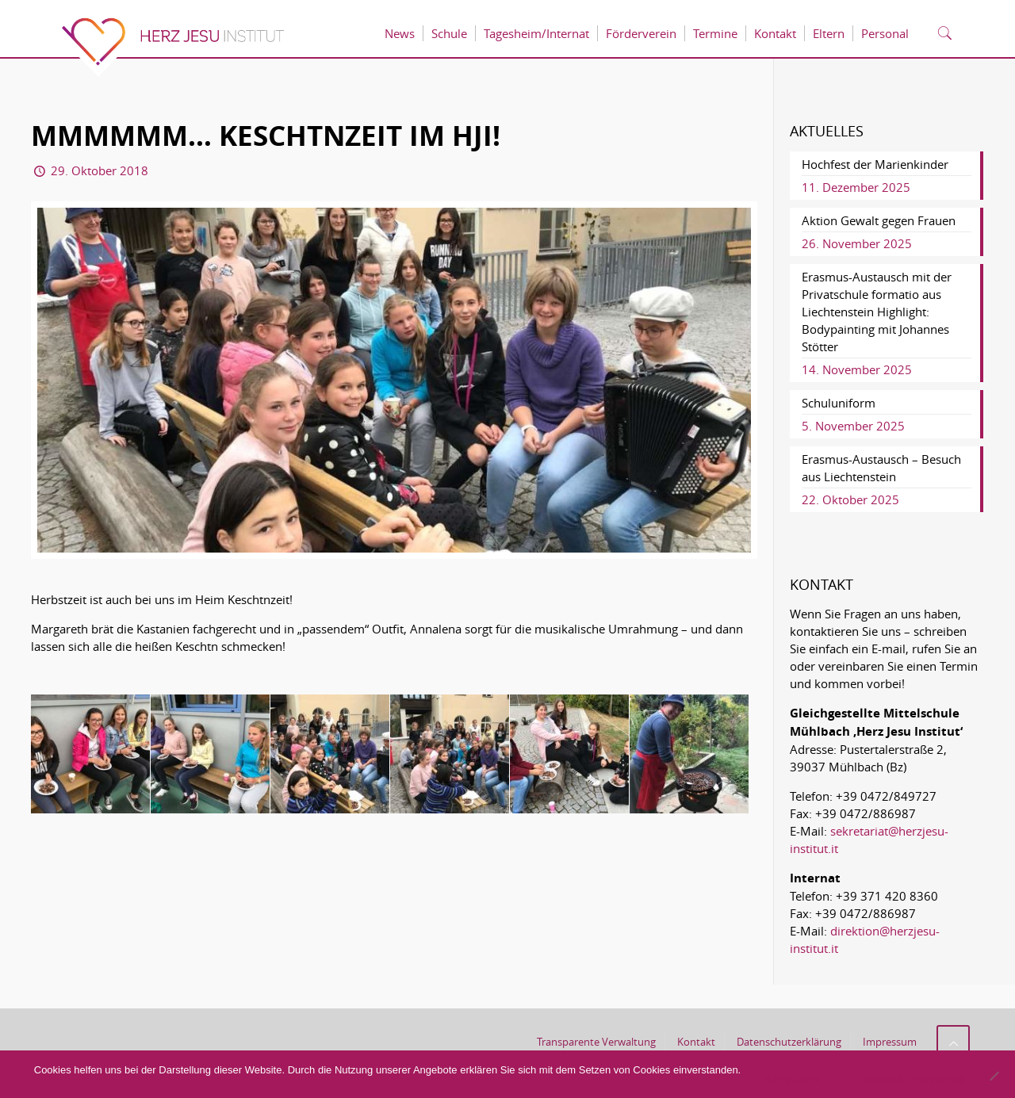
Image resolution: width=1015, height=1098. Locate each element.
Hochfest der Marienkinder (875, 164)
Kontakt (696, 1042)
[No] (993, 1075)
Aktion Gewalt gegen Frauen (879, 220)
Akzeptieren (792, 1079)
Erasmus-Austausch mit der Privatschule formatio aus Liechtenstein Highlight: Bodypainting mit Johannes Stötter (877, 311)
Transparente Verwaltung (596, 1042)
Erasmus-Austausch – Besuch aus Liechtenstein (881, 467)
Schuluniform (838, 403)
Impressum (890, 1042)
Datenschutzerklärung (789, 1042)
